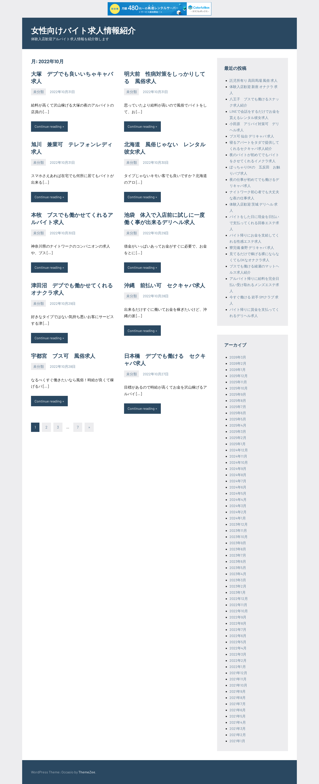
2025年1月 (238, 444)
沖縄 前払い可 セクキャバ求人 (164, 285)
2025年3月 (238, 431)
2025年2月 (238, 437)
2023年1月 (238, 592)
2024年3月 (238, 506)
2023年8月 (238, 549)
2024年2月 (238, 512)
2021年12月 (238, 673)
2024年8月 (238, 475)
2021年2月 (238, 734)
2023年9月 (238, 543)
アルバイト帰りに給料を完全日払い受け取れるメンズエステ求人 (254, 284)
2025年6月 (238, 413)
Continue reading (48, 126)
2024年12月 (239, 450)
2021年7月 (238, 704)
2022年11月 (238, 605)
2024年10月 (239, 462)
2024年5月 (238, 493)
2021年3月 (238, 728)
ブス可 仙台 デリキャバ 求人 (252, 136)
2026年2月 (238, 363)
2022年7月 (238, 629)
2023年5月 (238, 567)
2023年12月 (239, 524)
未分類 (38, 92)
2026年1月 (238, 369)
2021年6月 (238, 710)
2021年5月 (238, 716)
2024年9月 (238, 468)
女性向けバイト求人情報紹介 (83, 30)
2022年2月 (238, 660)
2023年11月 (238, 530)
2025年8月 (238, 400)
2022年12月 (239, 598)
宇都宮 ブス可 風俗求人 (63, 356)
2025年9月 (238, 394)
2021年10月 (238, 685)
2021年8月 (238, 697)
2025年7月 (238, 406)
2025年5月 (238, 419)
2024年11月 (238, 456)
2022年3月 (238, 654)
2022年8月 (238, 623)
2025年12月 (239, 376)
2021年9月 (238, 691)
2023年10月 (239, 536)
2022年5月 (238, 642)
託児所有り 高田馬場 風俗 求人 (254, 80)
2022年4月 (238, 648)
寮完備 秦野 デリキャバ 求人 (252, 247)
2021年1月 (237, 741)
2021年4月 (238, 722)
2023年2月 (238, 586)
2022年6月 (238, 635)
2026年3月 (238, 357)
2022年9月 (238, 617)
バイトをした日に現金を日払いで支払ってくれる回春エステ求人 (254, 222)
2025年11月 (238, 382)
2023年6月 (238, 561)
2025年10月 (239, 388)
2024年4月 (238, 499)
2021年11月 (238, 679)
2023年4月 (238, 574)
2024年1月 (238, 518)
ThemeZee (86, 772)
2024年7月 (238, 481)
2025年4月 (238, 425)
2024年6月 (238, 487)
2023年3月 (238, 580)
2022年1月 (238, 666)
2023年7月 (238, 555)
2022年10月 (239, 611)
